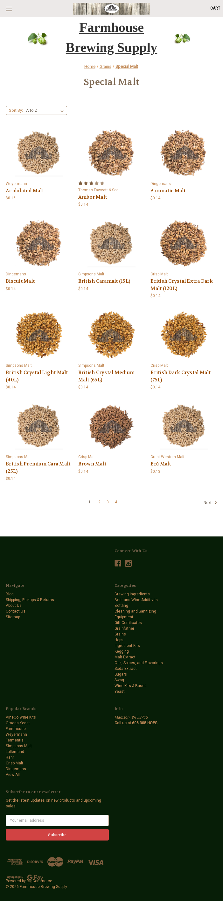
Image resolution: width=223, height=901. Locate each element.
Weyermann (16, 734)
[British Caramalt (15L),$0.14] (111, 243)
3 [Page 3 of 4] (108, 502)
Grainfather (124, 628)
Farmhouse (16, 729)
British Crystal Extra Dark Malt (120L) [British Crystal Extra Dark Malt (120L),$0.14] (181, 285)
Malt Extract (125, 657)
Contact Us (15, 611)
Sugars (121, 674)
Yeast (120, 691)
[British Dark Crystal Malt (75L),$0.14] (183, 335)
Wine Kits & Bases (131, 686)
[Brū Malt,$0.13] (183, 426)
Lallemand (15, 751)
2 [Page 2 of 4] (99, 502)
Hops (119, 640)
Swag (119, 680)
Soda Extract (126, 668)
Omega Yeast (18, 723)
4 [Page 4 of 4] (116, 502)
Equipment (124, 617)
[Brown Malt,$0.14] (111, 426)
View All (13, 774)
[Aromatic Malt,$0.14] (183, 153)
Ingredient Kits (127, 645)
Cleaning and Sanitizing (135, 611)
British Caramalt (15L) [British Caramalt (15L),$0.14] (104, 281)
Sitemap (13, 617)
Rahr (10, 757)
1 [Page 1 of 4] (89, 502)
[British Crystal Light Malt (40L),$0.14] (39, 335)
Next (210, 503)
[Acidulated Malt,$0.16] (39, 153)
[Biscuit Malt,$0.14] (39, 243)
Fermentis (15, 740)
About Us (14, 605)
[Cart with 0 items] (215, 8)
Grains (120, 634)
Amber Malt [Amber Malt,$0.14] (92, 197)
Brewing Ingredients (132, 594)
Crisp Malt (14, 763)
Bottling (121, 605)
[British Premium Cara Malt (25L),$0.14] (39, 426)
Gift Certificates (128, 623)
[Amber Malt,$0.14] (111, 153)
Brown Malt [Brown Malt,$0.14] (92, 464)
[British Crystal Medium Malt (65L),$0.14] (111, 335)
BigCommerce (39, 881)
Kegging (122, 651)
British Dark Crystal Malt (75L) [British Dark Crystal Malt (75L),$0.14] (180, 376)
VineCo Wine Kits (21, 717)
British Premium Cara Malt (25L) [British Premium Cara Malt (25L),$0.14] (38, 467)
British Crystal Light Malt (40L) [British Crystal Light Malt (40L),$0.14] (37, 376)
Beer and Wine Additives (136, 600)
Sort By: (16, 110)
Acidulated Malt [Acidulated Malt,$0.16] (25, 191)
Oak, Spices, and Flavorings (139, 663)
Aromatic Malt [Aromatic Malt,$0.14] (167, 191)
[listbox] (46, 110)
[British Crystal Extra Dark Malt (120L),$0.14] (183, 243)
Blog (10, 594)
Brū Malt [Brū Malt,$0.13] (160, 464)
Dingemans (16, 769)
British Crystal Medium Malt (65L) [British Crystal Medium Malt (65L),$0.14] (106, 376)
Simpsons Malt (19, 746)
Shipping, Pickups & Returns (30, 600)
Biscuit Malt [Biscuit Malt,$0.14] (20, 281)
